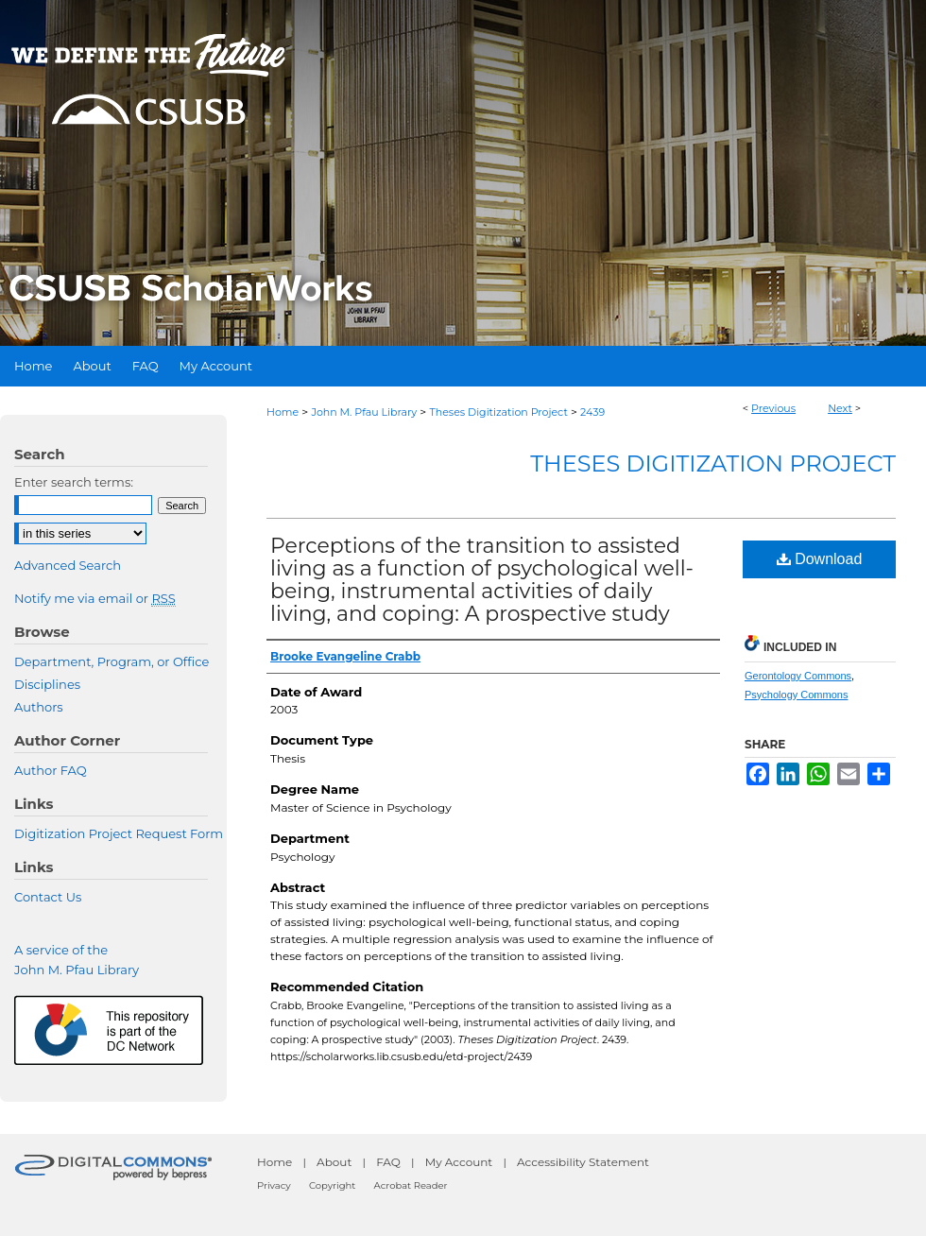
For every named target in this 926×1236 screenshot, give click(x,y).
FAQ (388, 1162)
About (334, 1162)
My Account (459, 1162)
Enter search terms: (73, 481)
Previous (773, 408)
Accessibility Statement (583, 1162)
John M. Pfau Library (364, 412)
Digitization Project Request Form (118, 833)
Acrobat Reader (411, 1185)
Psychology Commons (796, 694)
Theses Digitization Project (498, 412)
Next (840, 408)
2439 (592, 412)
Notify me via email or (95, 598)
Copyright (332, 1185)
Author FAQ (50, 770)
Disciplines (47, 684)
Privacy (274, 1185)
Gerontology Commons (798, 675)
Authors (38, 706)
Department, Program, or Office (111, 661)
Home (282, 412)
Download (820, 559)
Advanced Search (67, 565)
